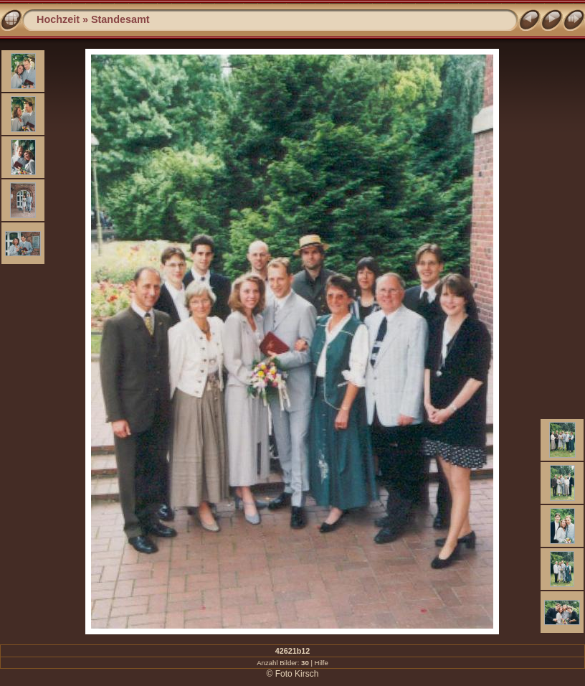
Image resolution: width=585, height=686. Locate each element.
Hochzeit (58, 19)
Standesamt (120, 19)
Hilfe (321, 663)
